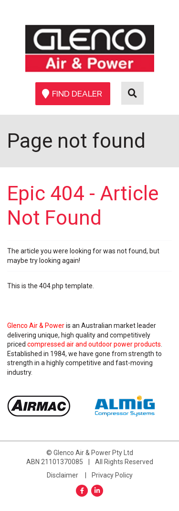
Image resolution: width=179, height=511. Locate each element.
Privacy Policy (112, 475)
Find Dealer (77, 93)
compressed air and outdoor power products (94, 344)
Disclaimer (62, 475)
